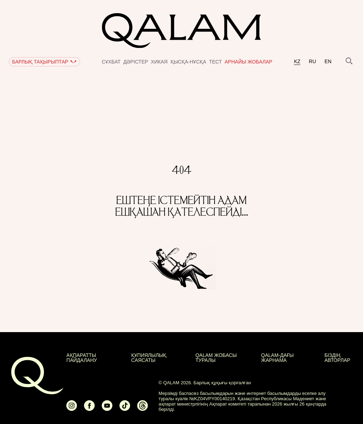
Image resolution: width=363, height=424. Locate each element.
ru (312, 61)
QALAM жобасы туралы (216, 358)
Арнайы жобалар (248, 61)
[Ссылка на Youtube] (107, 408)
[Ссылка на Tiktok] (124, 408)
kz (297, 61)
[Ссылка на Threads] (142, 408)
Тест (215, 61)
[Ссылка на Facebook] (89, 408)
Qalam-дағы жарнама (277, 358)
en (328, 61)
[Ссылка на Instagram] (71, 408)
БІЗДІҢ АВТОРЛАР (337, 358)
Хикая (159, 61)
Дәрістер (135, 61)
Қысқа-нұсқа (188, 61)
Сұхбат (111, 61)
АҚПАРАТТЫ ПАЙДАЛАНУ (81, 358)
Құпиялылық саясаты (148, 358)
